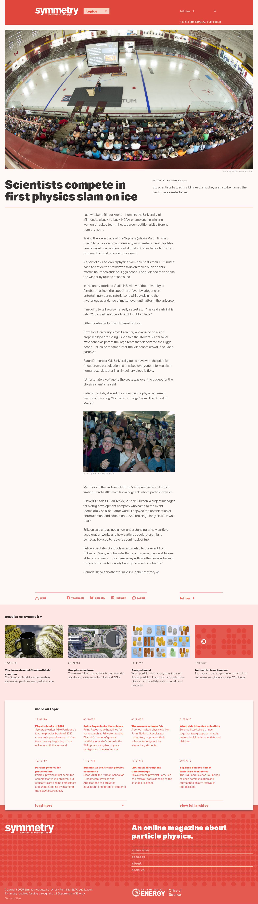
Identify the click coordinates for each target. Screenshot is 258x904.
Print (43, 597)
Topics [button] (98, 11)
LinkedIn (118, 597)
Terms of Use (13, 899)
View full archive (194, 805)
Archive (138, 869)
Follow (185, 11)
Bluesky (97, 597)
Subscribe (140, 850)
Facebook (75, 597)
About (136, 863)
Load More (43, 805)
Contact (138, 856)
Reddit (138, 597)
